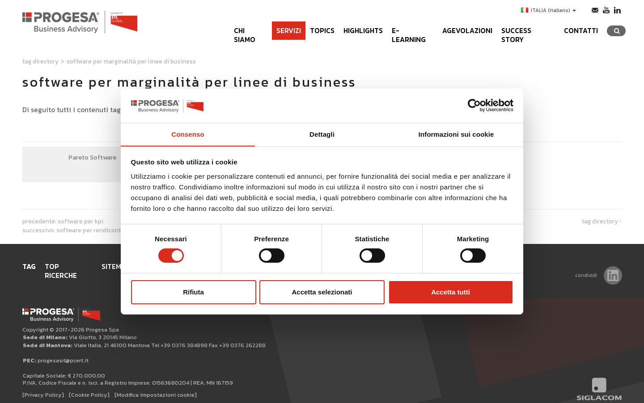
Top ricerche (69, 266)
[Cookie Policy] (89, 386)
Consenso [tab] (187, 134)
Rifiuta (193, 292)
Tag (29, 266)
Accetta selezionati (322, 292)
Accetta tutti (450, 292)
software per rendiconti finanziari (103, 230)
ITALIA (548, 10)
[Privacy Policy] (43, 386)
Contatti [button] (581, 30)
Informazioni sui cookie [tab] (456, 134)
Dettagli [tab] (322, 134)
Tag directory (40, 61)
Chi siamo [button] (250, 30)
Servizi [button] (288, 30)
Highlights (363, 30)
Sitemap (116, 266)
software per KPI (80, 221)
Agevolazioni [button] (467, 30)
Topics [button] (322, 30)
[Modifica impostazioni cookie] (155, 386)
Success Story (528, 30)
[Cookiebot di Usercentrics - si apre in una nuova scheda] (474, 105)
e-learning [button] (412, 30)
